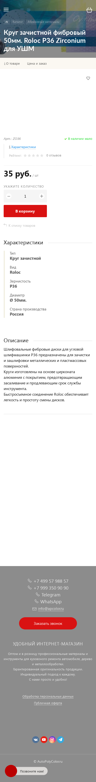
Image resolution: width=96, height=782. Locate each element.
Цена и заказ (37, 63)
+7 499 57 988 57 (50, 581)
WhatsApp (51, 601)
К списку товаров (22, 225)
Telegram (51, 595)
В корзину (25, 210)
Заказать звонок (48, 623)
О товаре (13, 63)
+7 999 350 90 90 (50, 588)
